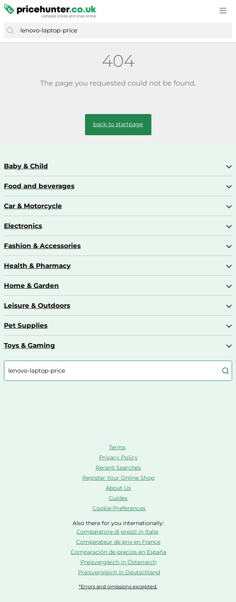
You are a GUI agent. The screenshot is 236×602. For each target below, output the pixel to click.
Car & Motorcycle (33, 206)
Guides (118, 498)
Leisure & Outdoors (37, 305)
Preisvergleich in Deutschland (119, 572)
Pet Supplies (26, 325)
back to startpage (118, 124)
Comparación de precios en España (118, 552)
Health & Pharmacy (37, 266)
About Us (118, 487)
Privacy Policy (118, 457)
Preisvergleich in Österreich (118, 562)
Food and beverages (39, 186)
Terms (117, 447)
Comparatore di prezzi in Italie (117, 531)
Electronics (23, 226)
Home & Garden (31, 285)
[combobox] (124, 30)
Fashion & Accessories (42, 246)
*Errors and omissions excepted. (118, 586)
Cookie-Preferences (119, 508)
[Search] (10, 30)
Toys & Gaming (29, 345)
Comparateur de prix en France (118, 541)
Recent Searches (118, 467)
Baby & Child (26, 166)
